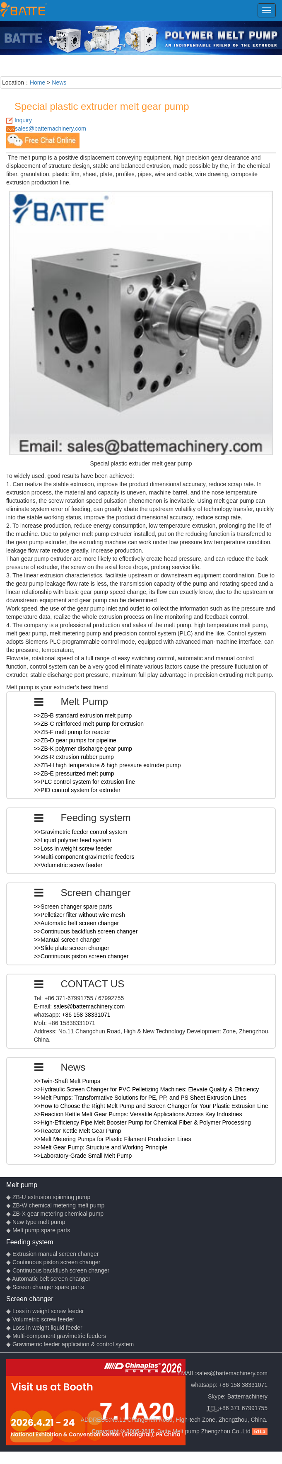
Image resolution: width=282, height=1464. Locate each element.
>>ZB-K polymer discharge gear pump (83, 748)
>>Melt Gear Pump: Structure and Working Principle (101, 1147)
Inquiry (23, 120)
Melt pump (21, 1184)
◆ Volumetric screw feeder (40, 1319)
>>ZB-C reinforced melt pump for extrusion (89, 723)
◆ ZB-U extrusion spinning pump (48, 1197)
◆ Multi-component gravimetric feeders (56, 1336)
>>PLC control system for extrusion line (84, 781)
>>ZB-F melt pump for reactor (72, 732)
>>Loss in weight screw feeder (73, 848)
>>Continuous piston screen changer (81, 956)
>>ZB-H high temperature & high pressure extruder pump (107, 765)
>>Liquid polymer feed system (72, 840)
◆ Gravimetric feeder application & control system (70, 1344)
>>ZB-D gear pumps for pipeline (75, 740)
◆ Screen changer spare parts (45, 1287)
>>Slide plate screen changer (71, 948)
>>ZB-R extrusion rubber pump (74, 757)
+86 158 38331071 (86, 1014)
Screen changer (29, 1298)
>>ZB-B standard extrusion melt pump (83, 715)
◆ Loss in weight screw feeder (45, 1311)
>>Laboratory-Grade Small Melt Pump (83, 1155)
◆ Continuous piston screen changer (53, 1262)
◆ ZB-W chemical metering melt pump (55, 1205)
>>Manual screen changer (67, 939)
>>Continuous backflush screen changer (86, 931)
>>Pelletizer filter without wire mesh (79, 914)
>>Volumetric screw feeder (68, 865)
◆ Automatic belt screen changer (48, 1278)
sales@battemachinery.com (50, 128)
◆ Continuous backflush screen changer (57, 1270)
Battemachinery (247, 1396)
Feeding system (29, 1242)
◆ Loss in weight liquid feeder (44, 1327)
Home (37, 82)
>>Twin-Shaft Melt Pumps (67, 1081)
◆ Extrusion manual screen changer (52, 1254)
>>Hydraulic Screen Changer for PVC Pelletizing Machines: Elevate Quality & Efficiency (146, 1089)
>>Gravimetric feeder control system (81, 832)
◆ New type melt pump (35, 1222)
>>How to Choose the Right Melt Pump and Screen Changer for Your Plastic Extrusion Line (151, 1106)
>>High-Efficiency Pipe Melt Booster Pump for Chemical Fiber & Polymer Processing (142, 1122)
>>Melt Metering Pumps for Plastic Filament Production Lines (112, 1139)
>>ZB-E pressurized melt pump (74, 773)
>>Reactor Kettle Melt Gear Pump (77, 1130)
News (59, 82)
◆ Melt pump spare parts (38, 1230)
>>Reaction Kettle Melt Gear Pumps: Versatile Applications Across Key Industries (138, 1114)
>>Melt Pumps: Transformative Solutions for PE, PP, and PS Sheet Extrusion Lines (140, 1097)
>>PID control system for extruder (77, 790)
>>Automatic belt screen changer (76, 923)
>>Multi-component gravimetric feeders (84, 856)
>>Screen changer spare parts (73, 906)
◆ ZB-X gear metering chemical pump (55, 1213)
